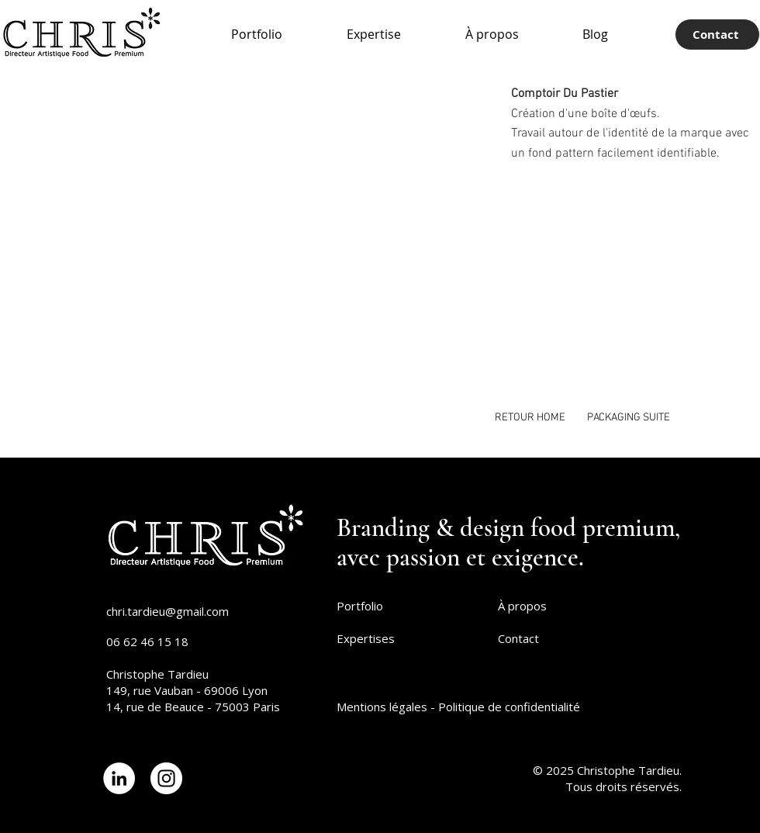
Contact (518, 638)
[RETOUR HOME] (530, 417)
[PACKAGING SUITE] (628, 417)
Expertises (366, 638)
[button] (375, 239)
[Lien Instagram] (166, 778)
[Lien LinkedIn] (119, 778)
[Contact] (717, 34)
